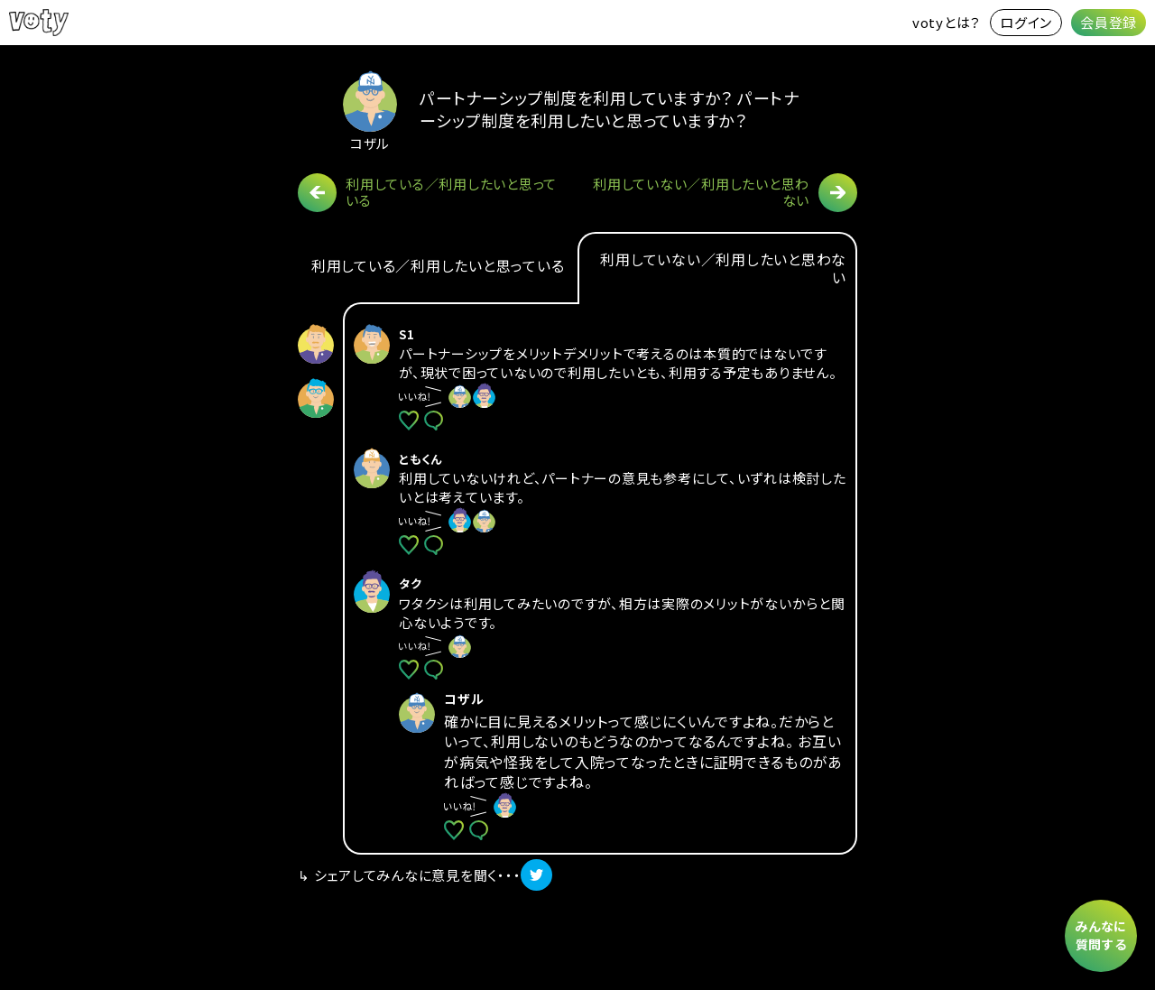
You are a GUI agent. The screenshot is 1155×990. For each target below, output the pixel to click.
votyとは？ (946, 22)
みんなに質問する (1101, 935)
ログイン (1026, 22)
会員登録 (1108, 22)
